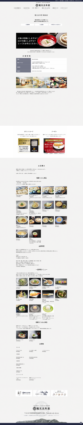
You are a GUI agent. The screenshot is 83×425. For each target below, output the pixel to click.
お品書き (41, 24)
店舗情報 (27, 24)
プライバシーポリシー (43, 415)
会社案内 (26, 415)
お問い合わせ (50, 415)
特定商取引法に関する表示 (33, 415)
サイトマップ (56, 415)
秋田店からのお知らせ (55, 24)
